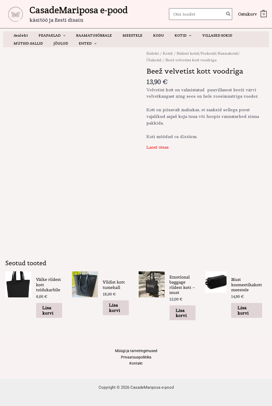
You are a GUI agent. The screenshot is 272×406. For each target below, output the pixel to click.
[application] (58, 35)
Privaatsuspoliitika (136, 352)
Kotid (169, 53)
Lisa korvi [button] (45, 307)
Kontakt (136, 358)
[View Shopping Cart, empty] (252, 14)
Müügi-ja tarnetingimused (136, 345)
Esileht (153, 53)
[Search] (228, 14)
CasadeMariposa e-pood (78, 10)
